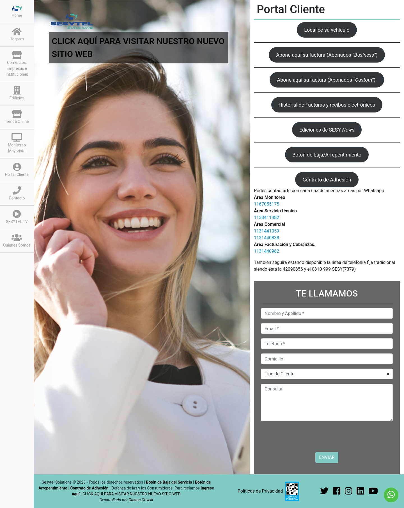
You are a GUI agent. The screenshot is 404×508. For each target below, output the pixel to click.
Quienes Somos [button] (17, 240)
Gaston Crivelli (140, 500)
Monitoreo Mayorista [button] (17, 143)
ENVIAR (326, 457)
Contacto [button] (17, 193)
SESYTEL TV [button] (17, 217)
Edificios (17, 93)
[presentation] (303, 437)
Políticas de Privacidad (260, 491)
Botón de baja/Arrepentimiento (326, 155)
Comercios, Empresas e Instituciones (17, 64)
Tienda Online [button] (17, 117)
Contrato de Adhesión (326, 180)
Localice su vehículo (327, 30)
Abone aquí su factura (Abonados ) (327, 80)
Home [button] (17, 11)
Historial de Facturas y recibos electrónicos (327, 105)
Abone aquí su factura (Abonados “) (327, 55)
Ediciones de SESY (327, 130)
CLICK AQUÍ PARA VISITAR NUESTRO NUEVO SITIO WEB (131, 494)
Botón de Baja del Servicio (169, 482)
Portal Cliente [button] (17, 170)
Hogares (17, 34)
